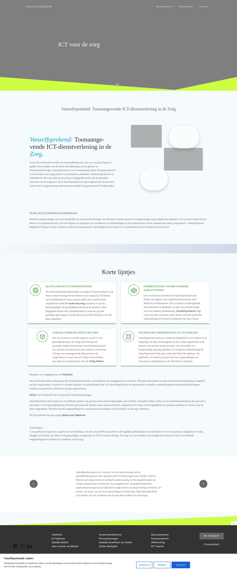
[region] (118, 562)
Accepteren (181, 565)
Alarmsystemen (160, 549)
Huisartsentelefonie (110, 549)
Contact (204, 7)
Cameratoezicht (160, 553)
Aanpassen (143, 565)
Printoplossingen (109, 553)
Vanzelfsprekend (186, 315)
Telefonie (67, 382)
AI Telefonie (58, 553)
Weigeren (162, 565)
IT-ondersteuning (75, 307)
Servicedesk (186, 7)
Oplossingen (164, 7)
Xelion (33, 403)
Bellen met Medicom (74, 423)
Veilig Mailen (97, 369)
